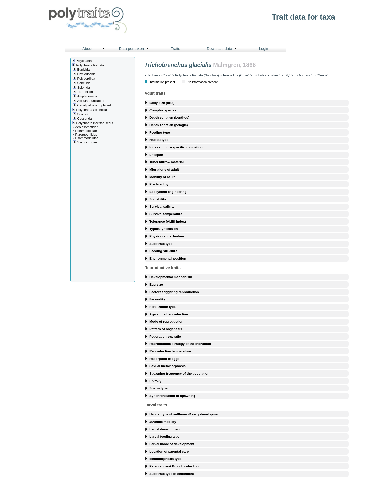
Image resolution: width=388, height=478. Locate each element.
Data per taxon (135, 48)
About (94, 48)
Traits (175, 48)
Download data (223, 48)
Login (263, 48)
